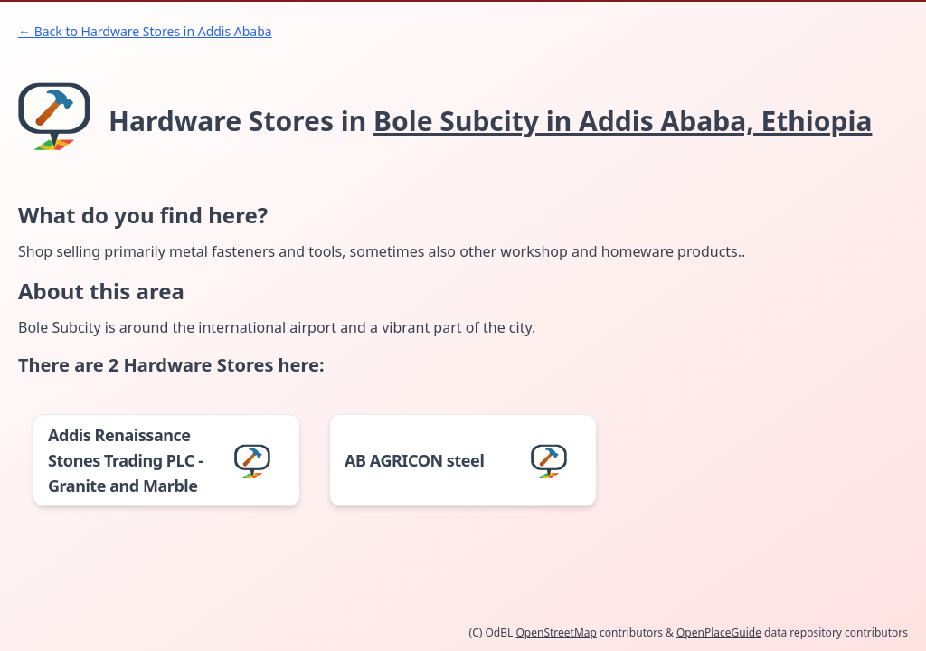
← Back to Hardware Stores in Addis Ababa (145, 31)
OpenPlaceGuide (718, 632)
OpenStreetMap (555, 632)
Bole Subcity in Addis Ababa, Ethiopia (622, 120)
